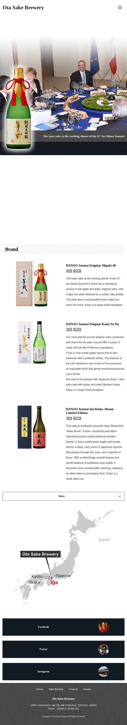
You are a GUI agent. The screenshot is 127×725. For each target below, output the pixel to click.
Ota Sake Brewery (23, 7)
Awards (87, 689)
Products (73, 689)
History (39, 689)
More (90, 496)
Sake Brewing (56, 689)
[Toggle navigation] (119, 7)
